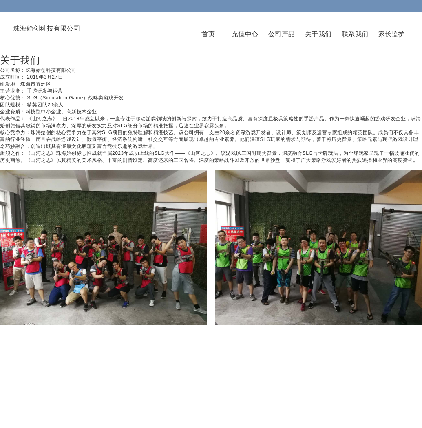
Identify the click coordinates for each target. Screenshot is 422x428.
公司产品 (281, 34)
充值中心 (245, 34)
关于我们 (318, 34)
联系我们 (355, 34)
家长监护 (391, 34)
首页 (208, 34)
